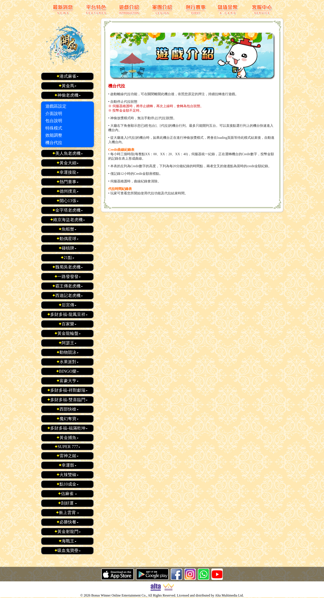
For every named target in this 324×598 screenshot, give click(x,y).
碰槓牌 (67, 248)
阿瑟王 (67, 342)
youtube (217, 574)
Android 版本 (152, 574)
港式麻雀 (67, 76)
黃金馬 (67, 85)
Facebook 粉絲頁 (176, 574)
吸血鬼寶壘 (67, 550)
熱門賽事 (67, 181)
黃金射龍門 (67, 531)
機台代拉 (53, 142)
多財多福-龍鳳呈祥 (67, 314)
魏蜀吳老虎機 (67, 267)
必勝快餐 (67, 522)
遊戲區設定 (55, 106)
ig (190, 574)
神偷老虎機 (67, 95)
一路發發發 (67, 276)
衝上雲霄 (67, 512)
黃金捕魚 (67, 437)
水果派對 (67, 361)
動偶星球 (67, 238)
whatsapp (203, 574)
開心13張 (67, 200)
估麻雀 (67, 493)
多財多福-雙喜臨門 (67, 399)
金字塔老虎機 (67, 210)
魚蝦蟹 (67, 229)
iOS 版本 (117, 574)
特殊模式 (53, 128)
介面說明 (53, 113)
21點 (67, 257)
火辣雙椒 (67, 474)
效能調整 (53, 135)
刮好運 (67, 503)
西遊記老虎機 (67, 295)
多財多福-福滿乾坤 (67, 428)
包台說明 (53, 120)
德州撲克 (67, 191)
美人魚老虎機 (67, 153)
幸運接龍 (67, 172)
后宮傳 (67, 305)
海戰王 (67, 541)
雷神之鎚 (67, 455)
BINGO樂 (67, 371)
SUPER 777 (67, 446)
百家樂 (67, 324)
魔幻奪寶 (67, 418)
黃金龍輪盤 (67, 333)
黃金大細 (67, 162)
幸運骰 (67, 465)
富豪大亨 (67, 380)
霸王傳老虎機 (67, 286)
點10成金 (67, 484)
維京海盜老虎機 (67, 219)
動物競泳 (67, 352)
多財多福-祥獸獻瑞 (67, 390)
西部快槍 (67, 409)
